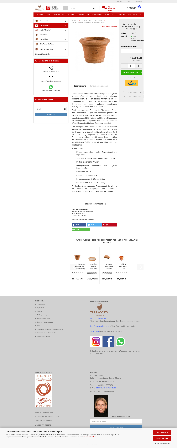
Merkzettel (138, 1)
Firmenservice (41, 304)
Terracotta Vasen (43, 21)
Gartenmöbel (110, 15)
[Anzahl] (131, 66)
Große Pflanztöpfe (43, 30)
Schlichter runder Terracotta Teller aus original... (93, 266)
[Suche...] (65, 8)
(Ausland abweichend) (137, 40)
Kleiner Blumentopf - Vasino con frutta (123, 266)
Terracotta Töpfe (43, 15)
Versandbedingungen (43, 318)
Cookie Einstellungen (43, 336)
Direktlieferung (134, 15)
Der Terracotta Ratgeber (100, 326)
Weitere (122, 15)
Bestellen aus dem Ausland (45, 322)
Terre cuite (94, 331)
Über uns (39, 311)
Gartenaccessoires (94, 15)
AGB (38, 326)
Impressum (40, 308)
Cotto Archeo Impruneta (109, 26)
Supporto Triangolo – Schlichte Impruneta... (109, 266)
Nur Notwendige (162, 438)
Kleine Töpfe (41, 25)
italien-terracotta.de (98, 318)
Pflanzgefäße (59, 15)
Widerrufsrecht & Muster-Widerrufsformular (50, 329)
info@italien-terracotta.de (106, 388)
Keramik (81, 15)
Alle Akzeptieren (162, 433)
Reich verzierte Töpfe (44, 49)
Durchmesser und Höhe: (129, 46)
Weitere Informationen (162, 443)
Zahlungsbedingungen (44, 315)
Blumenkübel (41, 39)
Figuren (71, 15)
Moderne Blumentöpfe (42, 54)
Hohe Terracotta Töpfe (44, 44)
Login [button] (127, 1)
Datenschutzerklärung (90, 437)
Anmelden (51, 114)
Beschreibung (80, 86)
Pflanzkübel (41, 35)
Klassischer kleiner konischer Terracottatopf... (81, 266)
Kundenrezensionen (99, 86)
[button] (119, 1)
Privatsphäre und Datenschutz (46, 333)
